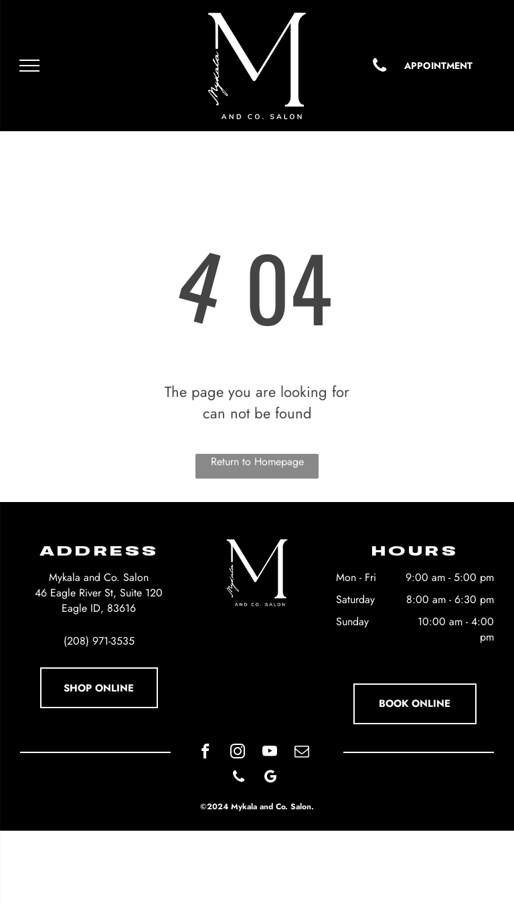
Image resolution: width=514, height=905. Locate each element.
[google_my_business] (271, 778)
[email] (301, 753)
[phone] (239, 778)
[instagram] (237, 753)
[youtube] (269, 753)
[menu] (29, 65)
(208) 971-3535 (99, 641)
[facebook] (205, 753)
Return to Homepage (257, 461)
